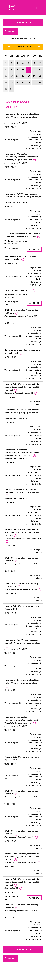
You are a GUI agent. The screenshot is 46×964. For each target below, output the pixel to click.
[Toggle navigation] (36, 7)
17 (17, 76)
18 (23, 76)
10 (17, 70)
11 (23, 70)
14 (40, 70)
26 (29, 82)
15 (6, 76)
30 (11, 89)
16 (11, 76)
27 (34, 82)
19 (29, 76)
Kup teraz (34, 249)
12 (29, 70)
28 (40, 82)
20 (34, 76)
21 (40, 76)
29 (6, 89)
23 (11, 82)
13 (34, 70)
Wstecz (10, 31)
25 (23, 82)
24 (17, 82)
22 (6, 82)
